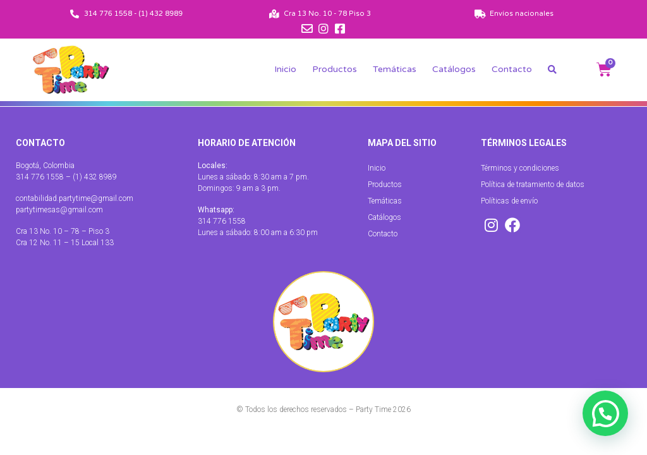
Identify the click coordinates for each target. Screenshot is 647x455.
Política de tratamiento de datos (532, 184)
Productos (334, 69)
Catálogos (454, 69)
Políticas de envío (509, 201)
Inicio (285, 69)
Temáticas (394, 69)
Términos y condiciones (520, 168)
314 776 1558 (222, 221)
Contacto (512, 69)
